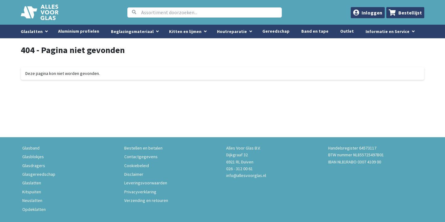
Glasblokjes (33, 156)
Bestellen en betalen (143, 148)
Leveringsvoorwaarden (145, 183)
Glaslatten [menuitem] (32, 31)
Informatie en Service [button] (388, 31)
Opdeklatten (34, 209)
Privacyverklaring (140, 192)
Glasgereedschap (38, 174)
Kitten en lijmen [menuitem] (185, 31)
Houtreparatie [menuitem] (232, 31)
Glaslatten (31, 183)
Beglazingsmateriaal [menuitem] (132, 31)
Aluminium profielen (78, 31)
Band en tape (314, 31)
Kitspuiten (31, 192)
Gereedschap (276, 31)
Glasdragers (33, 165)
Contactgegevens (141, 156)
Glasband (31, 148)
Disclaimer (133, 174)
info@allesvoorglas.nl (246, 175)
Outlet (347, 31)
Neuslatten (32, 200)
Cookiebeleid (136, 165)
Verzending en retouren (146, 200)
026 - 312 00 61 (239, 168)
